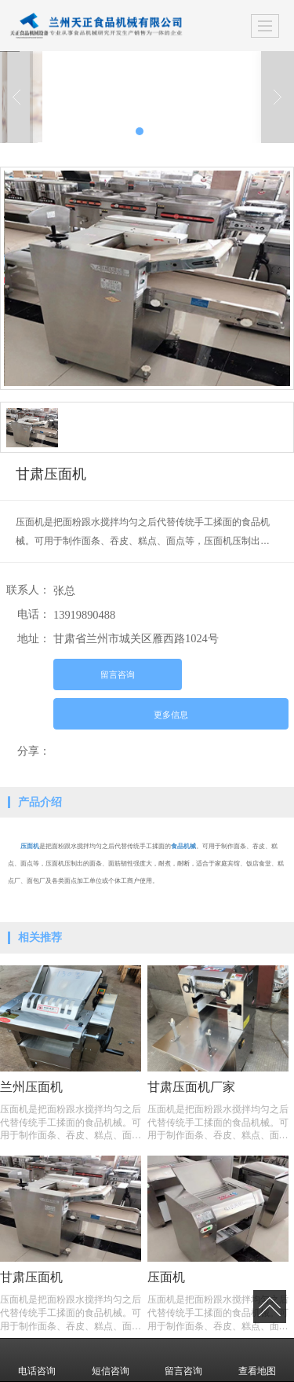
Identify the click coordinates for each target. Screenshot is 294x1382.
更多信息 (171, 714)
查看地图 (257, 1359)
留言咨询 (117, 674)
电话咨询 (37, 1359)
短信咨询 (110, 1359)
